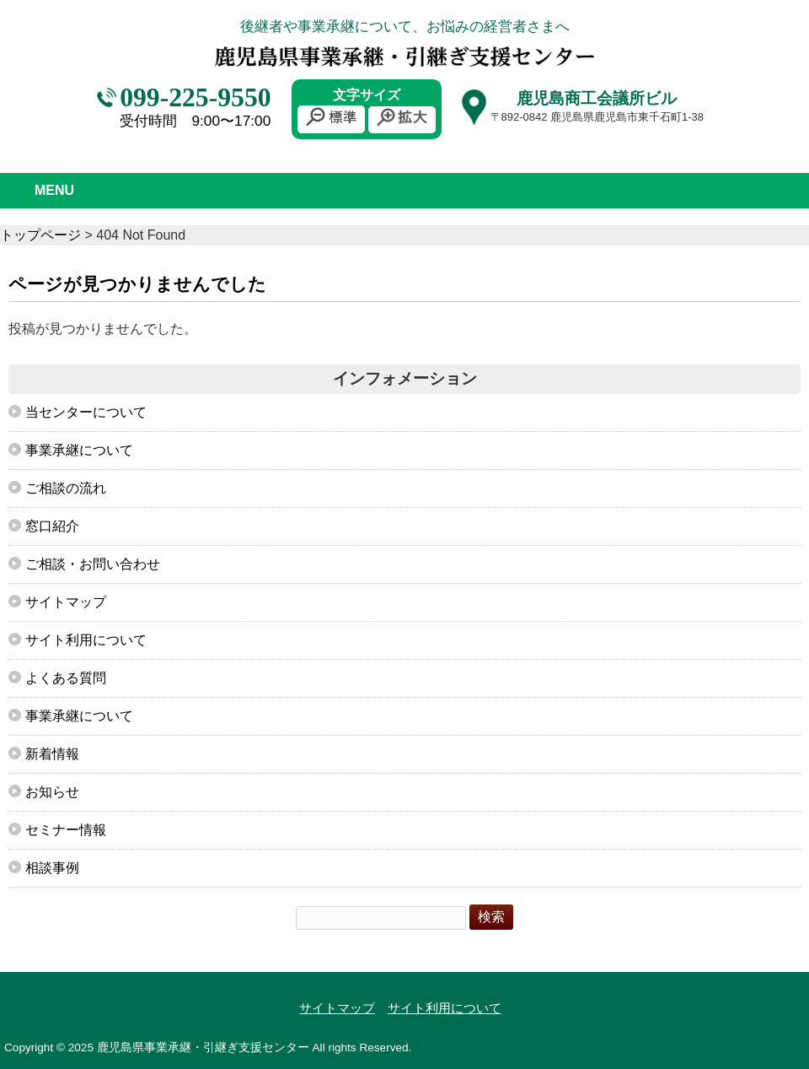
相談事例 (52, 868)
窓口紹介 (52, 526)
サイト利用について (86, 640)
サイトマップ (65, 602)
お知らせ (52, 792)
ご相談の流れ (65, 488)
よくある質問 (65, 678)
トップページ (40, 235)
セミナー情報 (65, 830)
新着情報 (52, 754)
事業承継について (79, 450)
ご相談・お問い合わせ (92, 564)
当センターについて (86, 412)
